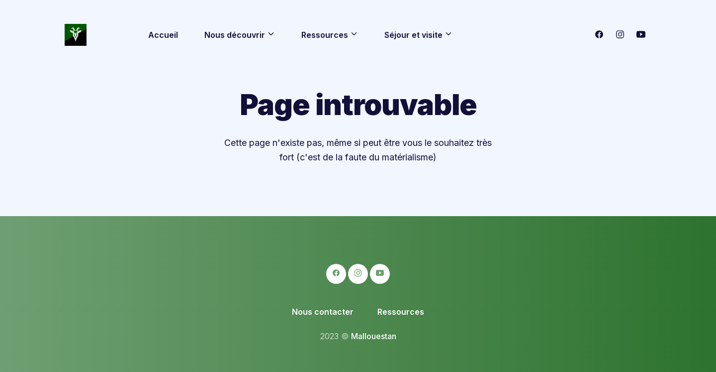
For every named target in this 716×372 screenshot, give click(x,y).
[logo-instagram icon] (620, 35)
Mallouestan (373, 336)
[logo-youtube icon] (640, 35)
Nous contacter (323, 312)
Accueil (163, 35)
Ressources (400, 312)
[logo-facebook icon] (599, 35)
